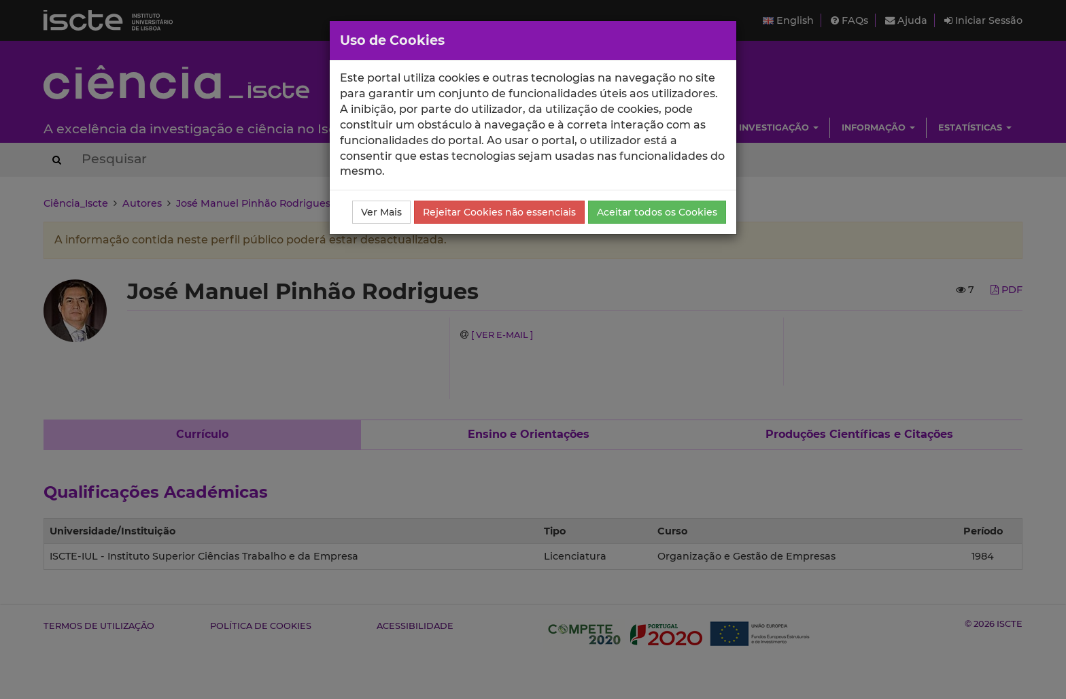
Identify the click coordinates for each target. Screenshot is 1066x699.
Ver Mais (381, 212)
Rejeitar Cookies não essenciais (499, 212)
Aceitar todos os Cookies (657, 212)
